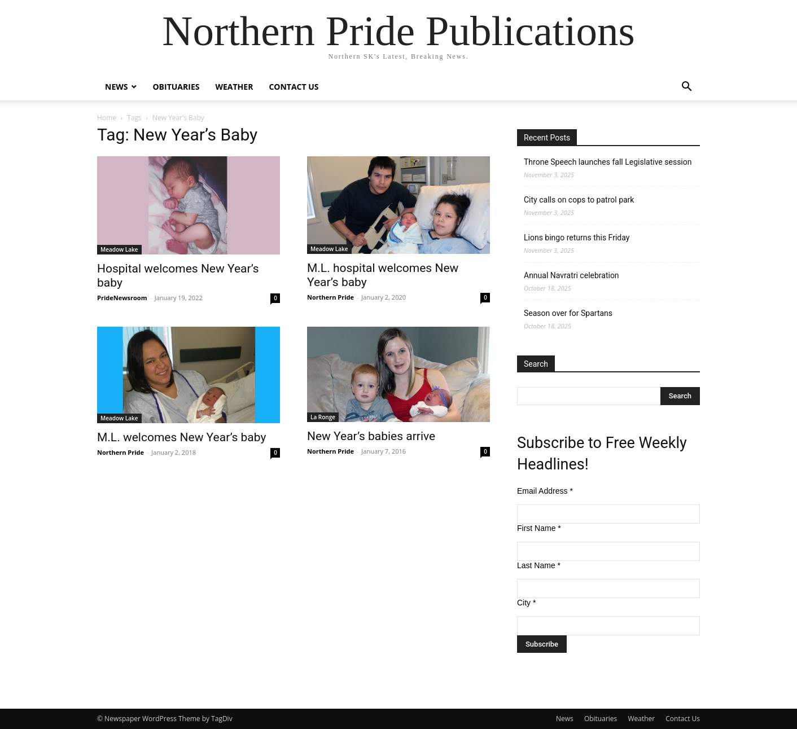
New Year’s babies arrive (371, 436)
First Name (539, 528)
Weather (234, 86)
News (116, 86)
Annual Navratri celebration (571, 275)
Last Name (538, 565)
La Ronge (322, 417)
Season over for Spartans (568, 313)
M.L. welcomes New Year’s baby (181, 437)
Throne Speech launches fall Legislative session (607, 161)
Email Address (545, 490)
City (526, 602)
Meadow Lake (119, 249)
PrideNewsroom (122, 297)
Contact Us (293, 86)
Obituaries (175, 86)
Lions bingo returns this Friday (576, 237)
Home (106, 117)
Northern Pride (330, 297)
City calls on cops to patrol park (579, 199)
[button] (686, 87)
